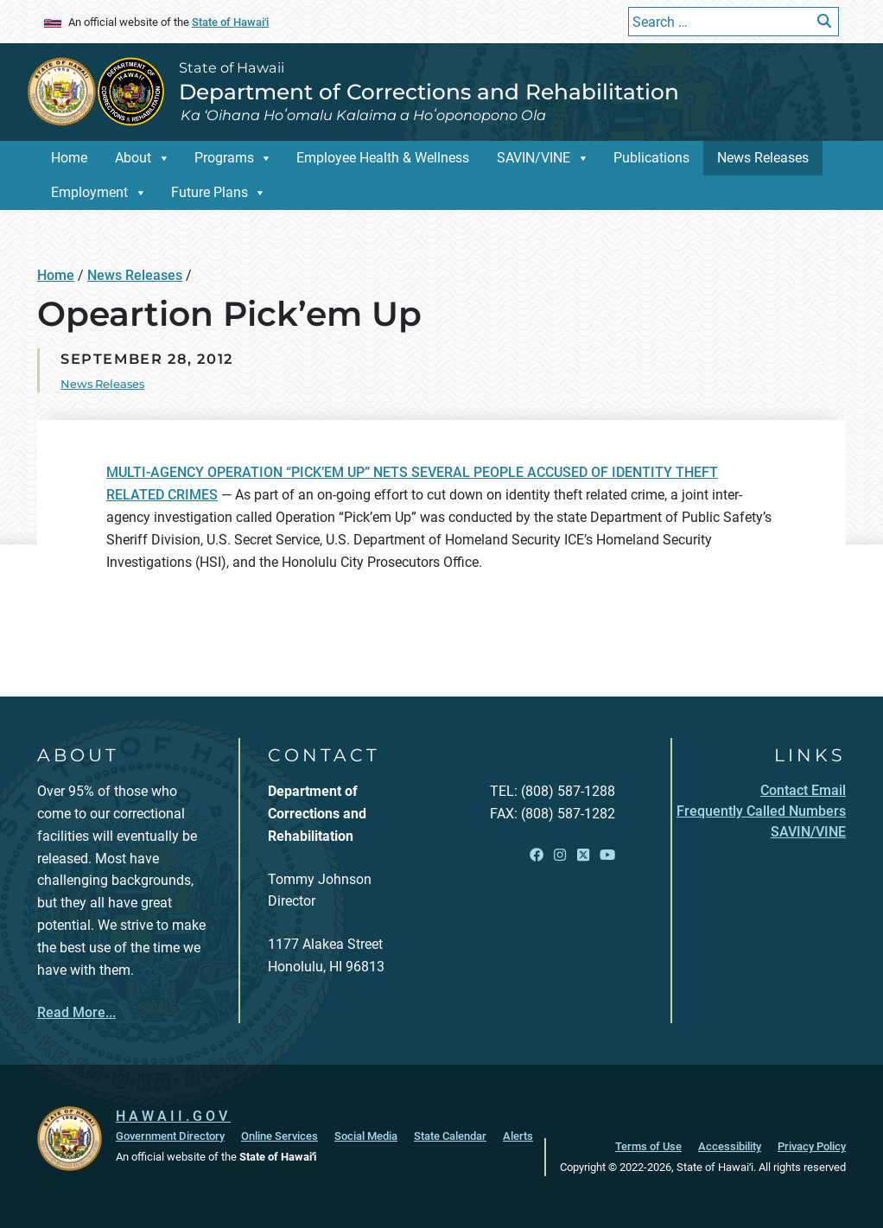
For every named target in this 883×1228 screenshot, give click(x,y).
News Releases (763, 158)
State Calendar (450, 1135)
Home (69, 158)
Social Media (365, 1135)
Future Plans (209, 192)
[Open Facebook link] (536, 856)
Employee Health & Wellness (382, 158)
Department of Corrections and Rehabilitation (429, 92)
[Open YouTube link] (607, 856)
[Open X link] (583, 856)
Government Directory (170, 1135)
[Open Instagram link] (560, 856)
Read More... (76, 1012)
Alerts (518, 1135)
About (133, 158)
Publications (651, 158)
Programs (224, 158)
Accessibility (729, 1146)
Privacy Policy (812, 1146)
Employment (89, 192)
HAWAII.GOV (173, 1116)
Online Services (279, 1135)
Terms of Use (648, 1146)
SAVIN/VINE (533, 158)
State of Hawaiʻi (230, 22)
